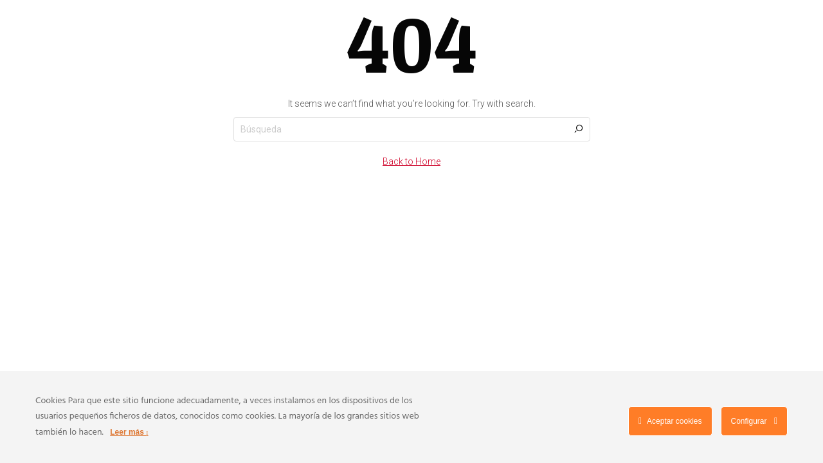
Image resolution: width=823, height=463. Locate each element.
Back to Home (411, 161)
